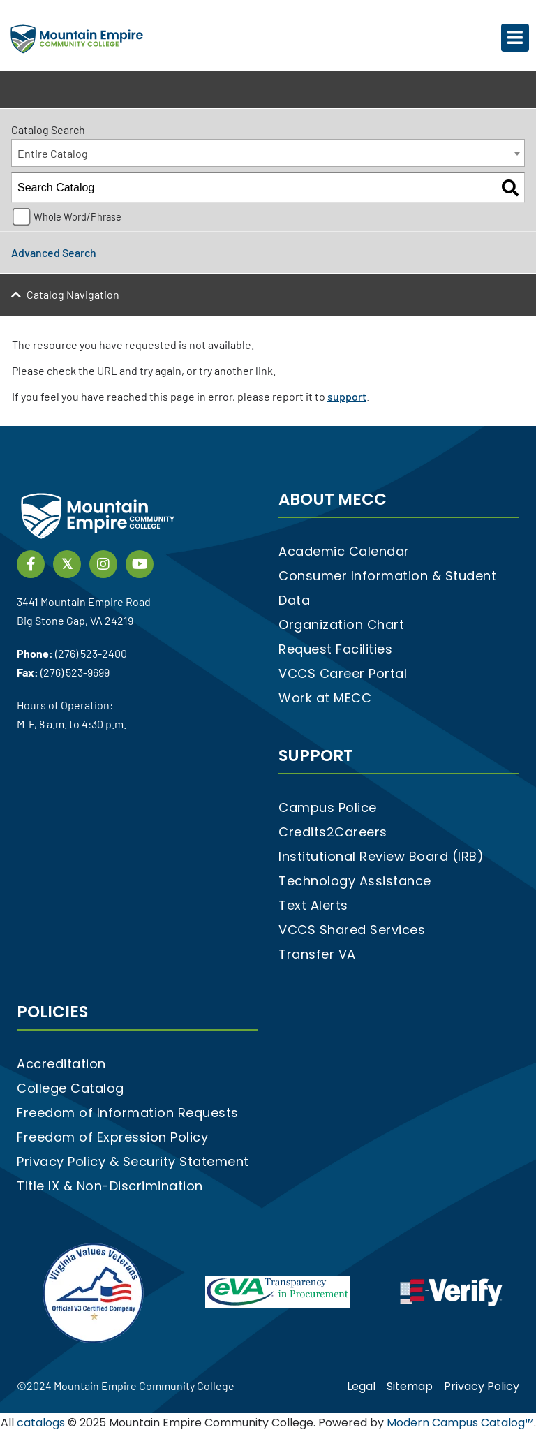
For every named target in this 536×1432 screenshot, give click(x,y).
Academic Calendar (344, 551)
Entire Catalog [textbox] (52, 153)
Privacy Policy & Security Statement (133, 1161)
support (346, 396)
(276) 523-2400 (91, 653)
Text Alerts (313, 905)
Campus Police (327, 807)
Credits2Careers (332, 832)
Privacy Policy (481, 1386)
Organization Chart (341, 624)
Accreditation (61, 1063)
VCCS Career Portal (342, 673)
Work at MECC (324, 698)
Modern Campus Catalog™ (460, 1423)
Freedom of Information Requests (128, 1112)
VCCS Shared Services (351, 929)
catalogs (41, 1423)
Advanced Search (53, 252)
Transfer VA (317, 954)
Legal (361, 1386)
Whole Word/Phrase (77, 217)
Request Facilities (335, 649)
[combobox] (268, 153)
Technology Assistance (354, 881)
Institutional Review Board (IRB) (381, 856)
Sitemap (410, 1386)
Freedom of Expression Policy (112, 1137)
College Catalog (70, 1088)
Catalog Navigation (73, 294)
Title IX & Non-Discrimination (110, 1186)
